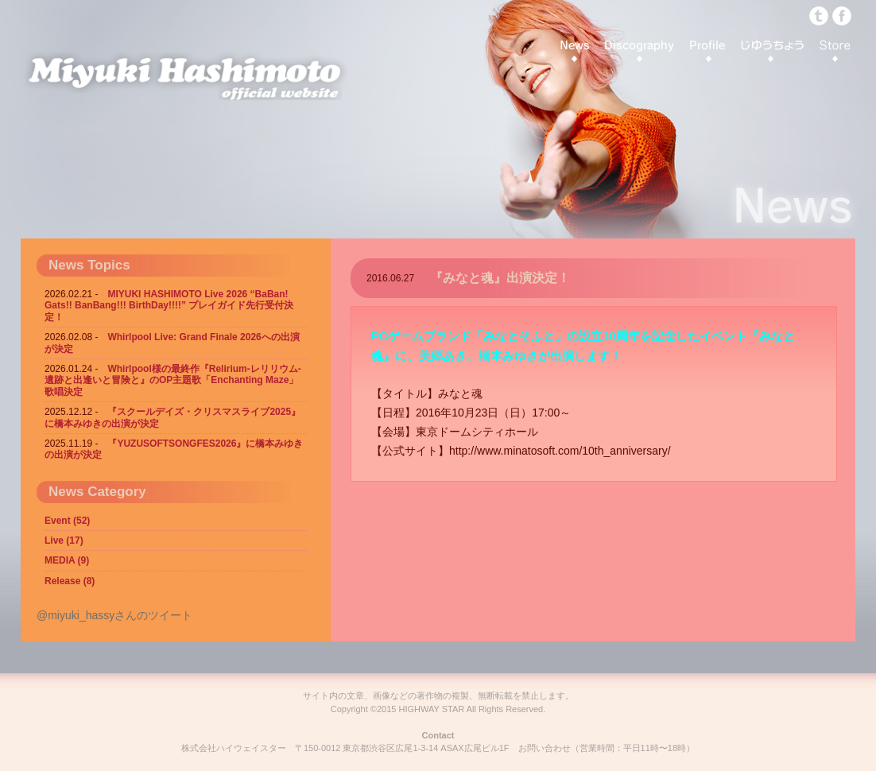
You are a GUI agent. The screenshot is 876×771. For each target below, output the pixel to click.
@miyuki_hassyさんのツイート (114, 615)
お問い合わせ (544, 748)
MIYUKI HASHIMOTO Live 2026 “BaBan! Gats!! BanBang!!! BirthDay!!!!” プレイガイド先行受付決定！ (169, 306)
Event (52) (67, 520)
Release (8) (70, 581)
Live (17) (64, 540)
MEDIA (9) (67, 560)
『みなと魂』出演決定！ (500, 278)
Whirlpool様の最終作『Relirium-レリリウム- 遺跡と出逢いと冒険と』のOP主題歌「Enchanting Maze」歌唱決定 (173, 380)
